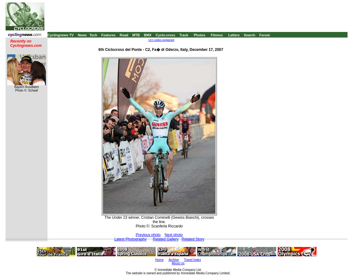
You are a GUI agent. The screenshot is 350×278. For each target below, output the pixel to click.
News (82, 35)
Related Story (193, 239)
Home (159, 260)
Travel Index (192, 260)
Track (183, 35)
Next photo (174, 235)
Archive (173, 260)
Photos (199, 35)
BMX (147, 35)
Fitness (217, 35)
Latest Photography (130, 239)
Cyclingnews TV (60, 35)
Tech (93, 35)
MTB (136, 35)
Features (108, 35)
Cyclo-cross (165, 35)
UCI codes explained (161, 40)
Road (124, 35)
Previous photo (148, 235)
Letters (234, 35)
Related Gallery (166, 239)
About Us (178, 263)
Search (249, 35)
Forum (264, 35)
